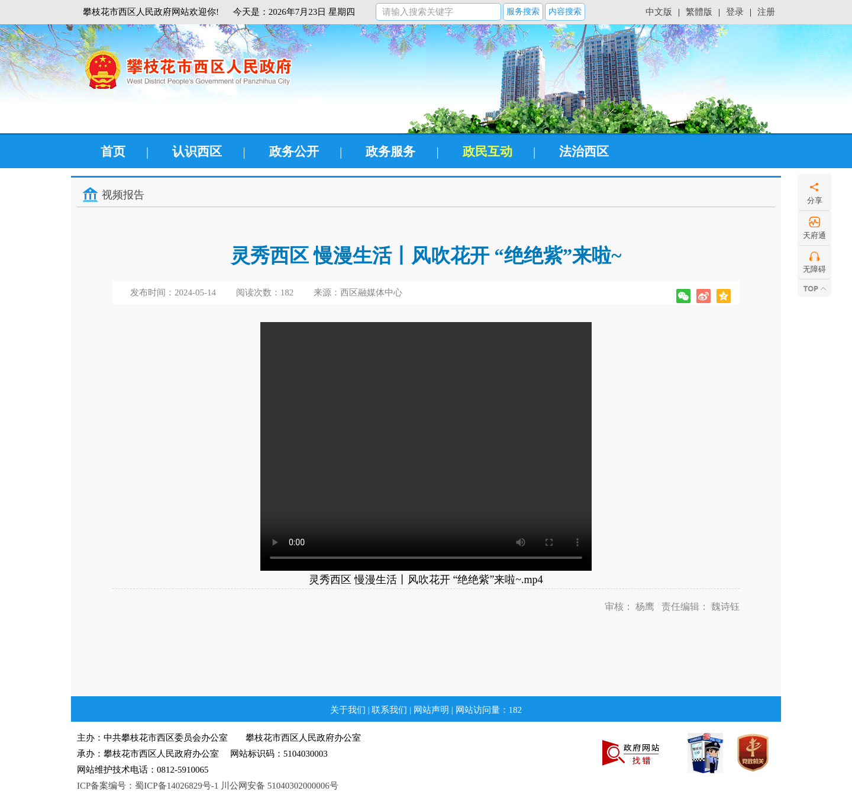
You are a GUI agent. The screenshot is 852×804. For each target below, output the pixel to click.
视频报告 (123, 195)
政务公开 (294, 151)
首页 (113, 151)
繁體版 (699, 12)
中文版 (659, 12)
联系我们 (389, 710)
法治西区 (584, 151)
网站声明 (431, 710)
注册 (766, 12)
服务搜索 (523, 11)
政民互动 (487, 151)
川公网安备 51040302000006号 (279, 785)
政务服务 (390, 151)
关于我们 (348, 710)
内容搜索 (565, 11)
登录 (735, 12)
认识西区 (197, 151)
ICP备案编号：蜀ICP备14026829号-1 (147, 785)
